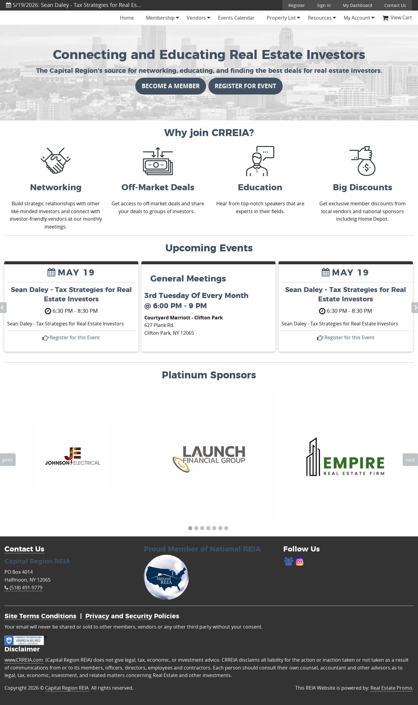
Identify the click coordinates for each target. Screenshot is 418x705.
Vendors (196, 17)
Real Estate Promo (391, 688)
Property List (281, 17)
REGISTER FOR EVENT (245, 86)
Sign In (324, 5)
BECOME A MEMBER (171, 86)
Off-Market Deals (157, 188)
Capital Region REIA (67, 688)
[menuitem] (127, 18)
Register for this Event (71, 337)
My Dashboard (357, 5)
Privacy (97, 616)
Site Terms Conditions (40, 616)
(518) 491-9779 (23, 587)
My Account (357, 17)
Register (296, 5)
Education (260, 188)
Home (127, 17)
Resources (320, 17)
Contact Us (395, 5)
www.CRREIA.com (24, 660)
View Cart (397, 17)
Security (138, 616)
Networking (55, 188)
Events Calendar (236, 17)
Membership (160, 17)
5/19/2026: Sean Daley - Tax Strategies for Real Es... (73, 4)
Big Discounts (362, 188)
